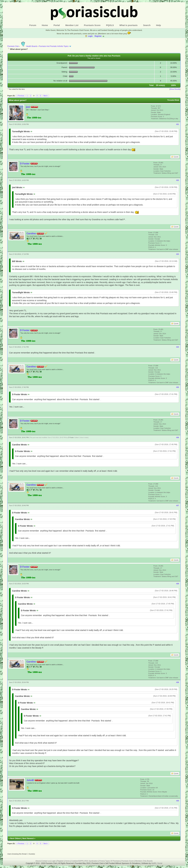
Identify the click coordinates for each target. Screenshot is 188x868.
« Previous (20, 96)
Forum (32, 25)
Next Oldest (15, 838)
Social (159, 863)
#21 (177, 124)
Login (90, 36)
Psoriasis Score (92, 25)
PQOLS (110, 25)
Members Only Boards (144, 861)
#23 (177, 254)
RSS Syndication (91, 861)
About (37, 861)
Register (98, 36)
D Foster (25, 163)
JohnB (30, 780)
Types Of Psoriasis (112, 861)
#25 (177, 387)
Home (45, 25)
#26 (177, 437)
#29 (177, 682)
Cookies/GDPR (77, 861)
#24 (177, 347)
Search (147, 25)
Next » (45, 96)
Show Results (175, 89)
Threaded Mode (173, 100)
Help (158, 25)
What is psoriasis (128, 25)
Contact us (45, 861)
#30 (177, 801)
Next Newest (28, 838)
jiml (28, 107)
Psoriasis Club (13, 46)
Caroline (31, 233)
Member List (71, 25)
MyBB (153, 863)
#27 (177, 505)
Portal (56, 25)
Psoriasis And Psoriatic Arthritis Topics (54, 46)
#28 (177, 583)
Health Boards (28, 46)
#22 (177, 180)
